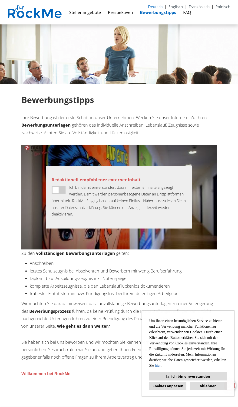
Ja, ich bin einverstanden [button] (188, 376)
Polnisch (222, 6)
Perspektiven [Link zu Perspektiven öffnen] (120, 12)
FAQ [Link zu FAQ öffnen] (187, 12)
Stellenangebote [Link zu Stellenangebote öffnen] (85, 12)
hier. (158, 365)
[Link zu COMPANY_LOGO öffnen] (35, 12)
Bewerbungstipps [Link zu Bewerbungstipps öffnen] (158, 12)
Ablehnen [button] (208, 385)
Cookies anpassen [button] (167, 385)
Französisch (199, 6)
